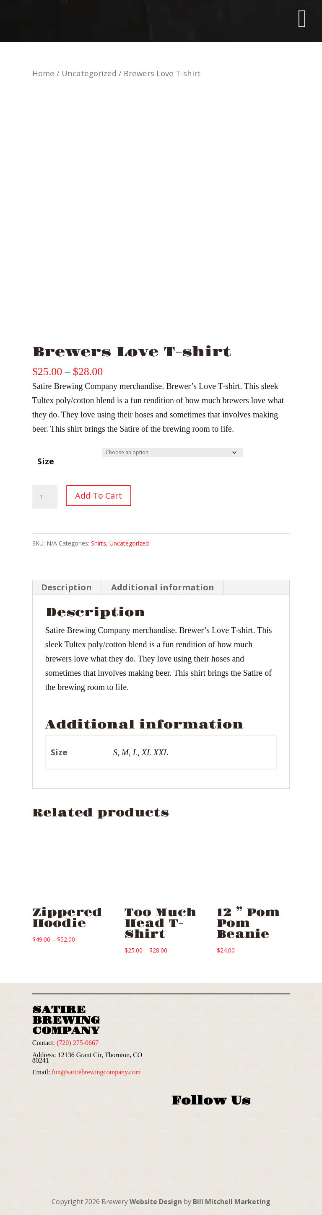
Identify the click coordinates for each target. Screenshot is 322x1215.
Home (43, 73)
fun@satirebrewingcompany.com (96, 1072)
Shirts (98, 543)
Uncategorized (89, 73)
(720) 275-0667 (78, 1042)
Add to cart (98, 495)
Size (45, 461)
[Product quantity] (44, 497)
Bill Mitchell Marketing (231, 1201)
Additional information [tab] (162, 587)
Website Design (156, 1201)
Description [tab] (66, 587)
